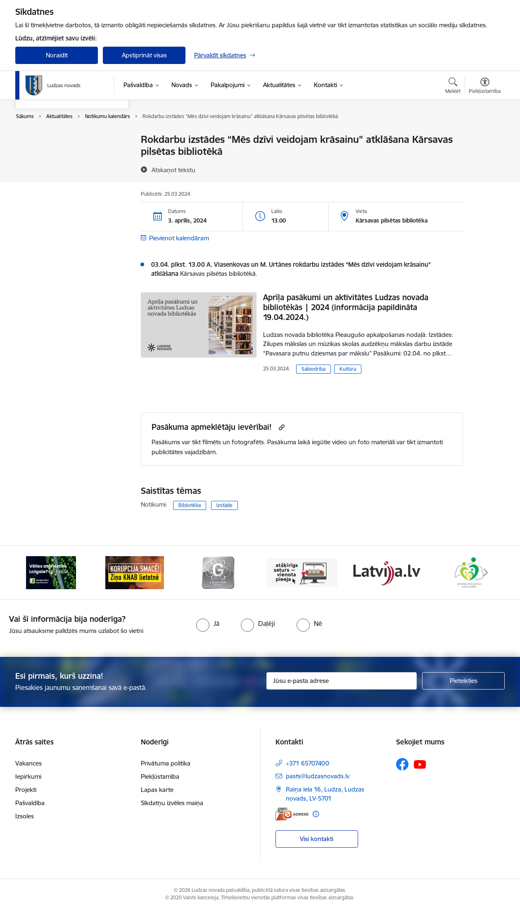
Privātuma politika (165, 763)
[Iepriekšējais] (34, 572)
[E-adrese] (292, 814)
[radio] (207, 623)
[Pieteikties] (463, 681)
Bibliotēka (189, 505)
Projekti (25, 790)
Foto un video (43, 169)
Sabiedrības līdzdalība (53, 183)
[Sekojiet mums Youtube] (420, 764)
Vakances (28, 763)
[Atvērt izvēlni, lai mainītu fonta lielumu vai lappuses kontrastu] (485, 87)
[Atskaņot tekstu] (173, 170)
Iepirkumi (28, 776)
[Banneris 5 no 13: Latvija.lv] (385, 572)
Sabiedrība (313, 369)
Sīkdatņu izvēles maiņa (172, 803)
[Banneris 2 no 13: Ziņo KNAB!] (134, 572)
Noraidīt (57, 55)
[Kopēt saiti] (281, 427)
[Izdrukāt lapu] (484, 136)
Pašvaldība (30, 803)
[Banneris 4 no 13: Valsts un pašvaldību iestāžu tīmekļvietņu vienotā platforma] (302, 572)
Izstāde (224, 505)
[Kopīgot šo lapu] (484, 157)
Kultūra (348, 369)
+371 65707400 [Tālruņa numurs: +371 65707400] (307, 763)
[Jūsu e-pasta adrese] (341, 681)
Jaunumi (35, 154)
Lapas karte (157, 790)
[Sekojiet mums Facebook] (402, 764)
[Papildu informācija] (316, 814)
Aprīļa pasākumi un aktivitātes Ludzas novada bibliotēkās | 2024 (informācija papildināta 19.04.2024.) (345, 307)
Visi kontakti (316, 839)
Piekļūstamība (160, 776)
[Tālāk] (486, 572)
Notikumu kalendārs (52, 140)
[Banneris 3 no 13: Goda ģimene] (218, 572)
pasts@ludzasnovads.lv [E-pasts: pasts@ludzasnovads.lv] (317, 776)
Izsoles (24, 816)
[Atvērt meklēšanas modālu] (453, 87)
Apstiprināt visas (144, 55)
